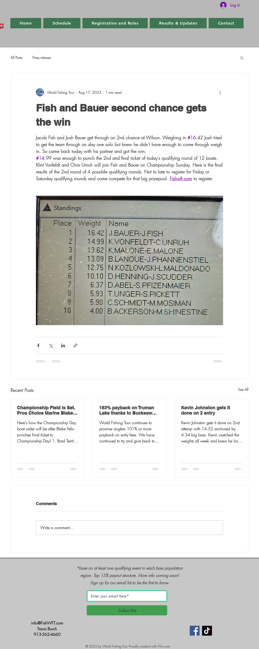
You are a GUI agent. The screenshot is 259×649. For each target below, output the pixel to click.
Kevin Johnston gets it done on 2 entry (205, 410)
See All (243, 389)
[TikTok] (207, 631)
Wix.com (164, 646)
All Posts (16, 57)
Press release (41, 57)
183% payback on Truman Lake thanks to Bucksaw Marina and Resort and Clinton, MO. (126, 410)
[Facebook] (195, 631)
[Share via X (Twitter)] (50, 345)
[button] (242, 58)
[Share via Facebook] (38, 345)
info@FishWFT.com (47, 623)
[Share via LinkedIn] (63, 345)
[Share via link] (75, 345)
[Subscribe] (127, 610)
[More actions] (220, 92)
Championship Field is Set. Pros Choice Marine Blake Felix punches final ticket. (46, 410)
